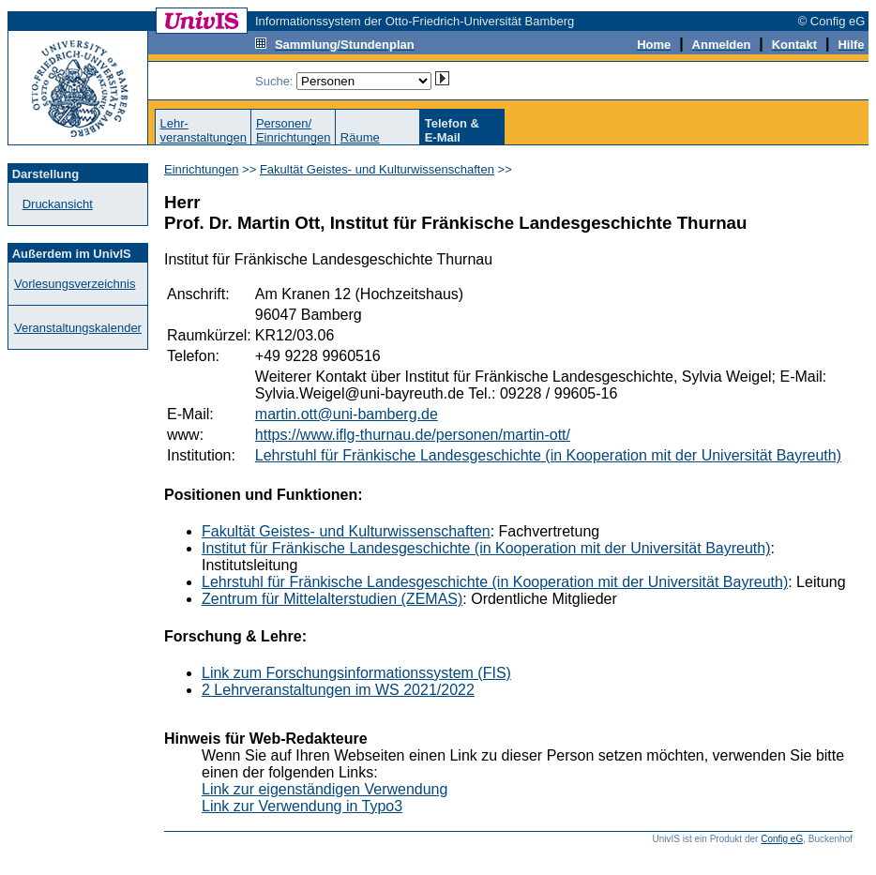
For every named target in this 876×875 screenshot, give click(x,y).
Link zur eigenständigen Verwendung (324, 789)
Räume (360, 137)
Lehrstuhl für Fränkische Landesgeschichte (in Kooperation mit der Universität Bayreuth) (548, 455)
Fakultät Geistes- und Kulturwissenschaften (377, 169)
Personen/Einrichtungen (293, 130)
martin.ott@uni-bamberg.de (346, 414)
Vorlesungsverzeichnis (74, 284)
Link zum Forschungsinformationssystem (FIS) (356, 673)
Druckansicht (58, 204)
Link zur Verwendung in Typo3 (302, 806)
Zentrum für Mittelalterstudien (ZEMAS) (332, 599)
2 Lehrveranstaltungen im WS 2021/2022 (338, 690)
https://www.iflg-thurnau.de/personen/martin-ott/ (412, 435)
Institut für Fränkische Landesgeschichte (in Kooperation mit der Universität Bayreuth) (486, 548)
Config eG (782, 839)
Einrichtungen (201, 169)
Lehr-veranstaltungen (203, 130)
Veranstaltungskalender (78, 328)
